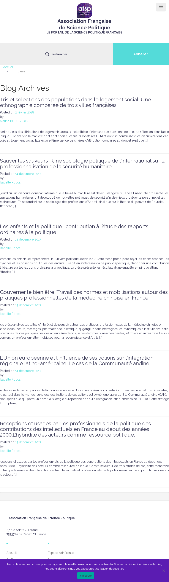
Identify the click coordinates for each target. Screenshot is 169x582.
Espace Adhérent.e (61, 553)
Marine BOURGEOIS (13, 121)
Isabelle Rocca (10, 182)
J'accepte (85, 575)
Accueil (8, 67)
